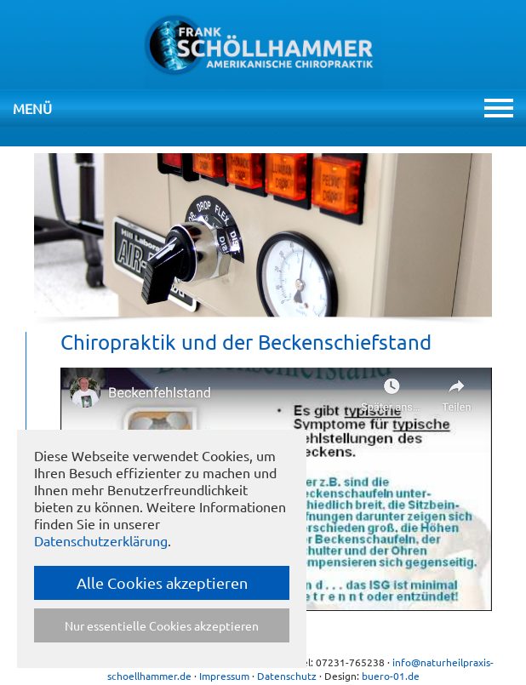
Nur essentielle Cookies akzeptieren (162, 625)
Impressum (224, 675)
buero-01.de (391, 675)
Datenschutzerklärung (101, 540)
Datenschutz (287, 675)
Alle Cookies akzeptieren (162, 582)
